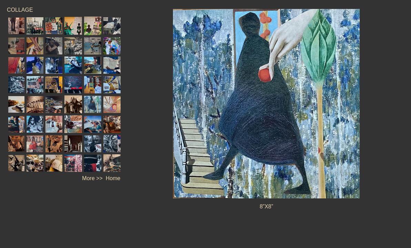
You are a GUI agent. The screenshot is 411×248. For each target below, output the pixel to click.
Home (113, 178)
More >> (92, 178)
